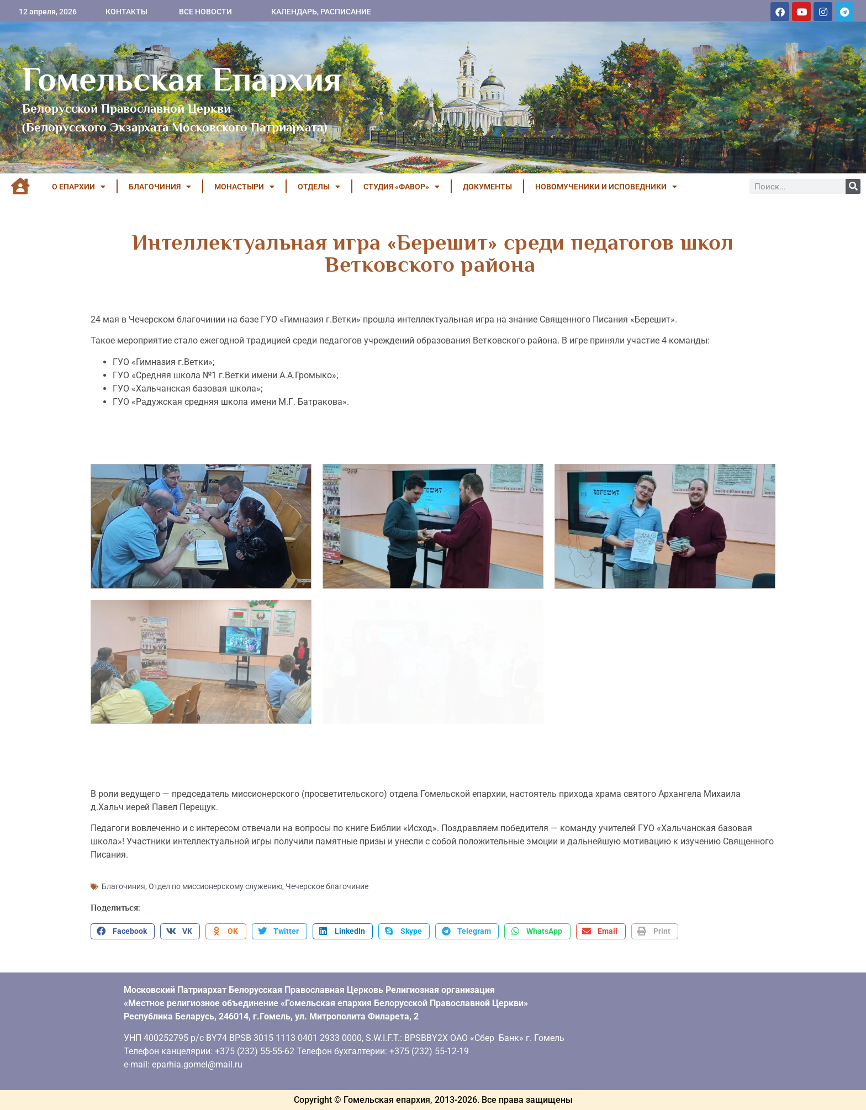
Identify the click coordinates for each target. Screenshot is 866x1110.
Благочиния (123, 886)
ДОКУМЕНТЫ (487, 186)
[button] (123, 931)
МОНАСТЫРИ (244, 186)
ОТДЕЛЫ (319, 186)
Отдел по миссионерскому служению (215, 886)
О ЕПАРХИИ (78, 186)
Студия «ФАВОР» (401, 186)
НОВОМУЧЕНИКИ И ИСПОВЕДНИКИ (606, 186)
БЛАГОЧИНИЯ (160, 186)
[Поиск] (853, 186)
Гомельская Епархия (182, 79)
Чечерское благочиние (327, 886)
